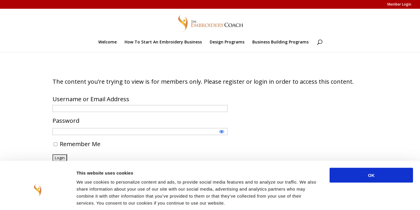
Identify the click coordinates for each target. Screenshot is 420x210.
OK (371, 147)
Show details (306, 198)
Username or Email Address (90, 99)
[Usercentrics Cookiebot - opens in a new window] (37, 198)
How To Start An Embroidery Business (163, 42)
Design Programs (227, 42)
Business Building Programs (280, 42)
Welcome (107, 42)
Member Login (399, 5)
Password (65, 121)
